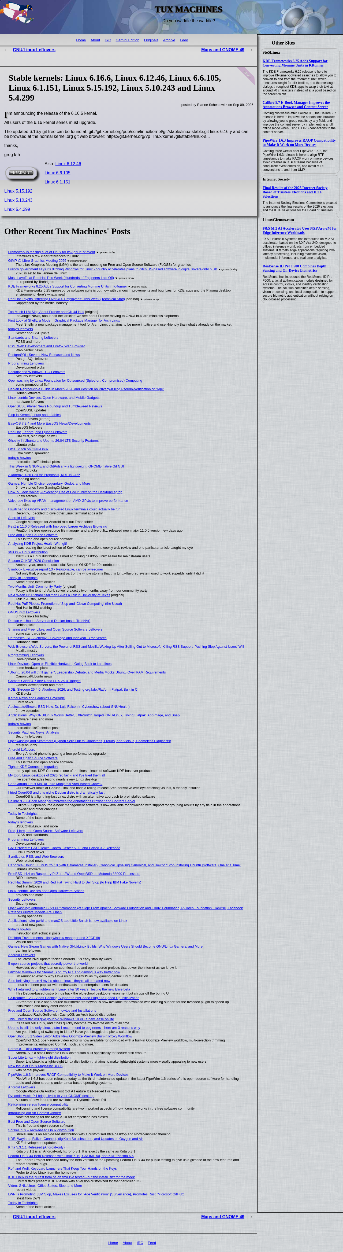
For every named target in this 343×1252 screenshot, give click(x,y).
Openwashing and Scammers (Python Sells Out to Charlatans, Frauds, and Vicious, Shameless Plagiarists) (89, 741)
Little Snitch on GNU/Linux (28, 449)
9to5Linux (271, 52)
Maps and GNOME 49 (222, 49)
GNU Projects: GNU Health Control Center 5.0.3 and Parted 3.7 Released (64, 848)
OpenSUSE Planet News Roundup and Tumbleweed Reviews (55, 406)
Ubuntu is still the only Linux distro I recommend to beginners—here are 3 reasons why (74, 1028)
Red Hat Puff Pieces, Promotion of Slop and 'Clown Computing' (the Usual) (65, 604)
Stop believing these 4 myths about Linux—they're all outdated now (59, 981)
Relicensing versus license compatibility (38, 1104)
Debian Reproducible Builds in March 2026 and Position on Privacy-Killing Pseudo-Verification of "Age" (86, 389)
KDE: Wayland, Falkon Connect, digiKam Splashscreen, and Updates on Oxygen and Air (75, 1139)
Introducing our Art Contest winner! (34, 1113)
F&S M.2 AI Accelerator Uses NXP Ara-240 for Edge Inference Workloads (300, 230)
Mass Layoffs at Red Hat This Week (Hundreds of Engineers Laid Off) (61, 278)
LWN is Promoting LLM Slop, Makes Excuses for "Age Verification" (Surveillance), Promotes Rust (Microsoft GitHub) (96, 1194)
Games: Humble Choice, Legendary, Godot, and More (49, 483)
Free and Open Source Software (33, 535)
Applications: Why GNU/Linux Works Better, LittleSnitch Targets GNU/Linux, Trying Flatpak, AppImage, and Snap (94, 715)
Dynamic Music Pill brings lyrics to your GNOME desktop (51, 1096)
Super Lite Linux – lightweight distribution (39, 1057)
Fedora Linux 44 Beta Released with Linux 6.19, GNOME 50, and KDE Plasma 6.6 (71, 1156)
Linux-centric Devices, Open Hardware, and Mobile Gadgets (54, 398)
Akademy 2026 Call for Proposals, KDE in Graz (44, 475)
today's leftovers (20, 329)
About (95, 40)
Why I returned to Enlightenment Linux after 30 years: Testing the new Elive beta (69, 989)
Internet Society (276, 179)
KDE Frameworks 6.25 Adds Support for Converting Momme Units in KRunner (295, 63)
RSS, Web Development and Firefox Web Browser (46, 346)
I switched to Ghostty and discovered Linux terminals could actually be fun (64, 509)
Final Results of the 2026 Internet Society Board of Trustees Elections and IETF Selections (295, 192)
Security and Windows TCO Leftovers (36, 372)
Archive (169, 40)
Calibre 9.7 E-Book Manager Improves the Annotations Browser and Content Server (296, 105)
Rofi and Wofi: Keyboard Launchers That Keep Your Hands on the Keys (62, 1168)
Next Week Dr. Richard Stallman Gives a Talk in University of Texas (59, 595)
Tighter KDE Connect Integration (33, 767)
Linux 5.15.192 (18, 191)
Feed (184, 40)
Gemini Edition (127, 40)
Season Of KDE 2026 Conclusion (33, 561)
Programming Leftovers (26, 363)
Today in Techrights (23, 578)
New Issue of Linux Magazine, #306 (35, 1066)
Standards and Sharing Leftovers (33, 338)
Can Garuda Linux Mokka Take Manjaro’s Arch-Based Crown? (55, 784)
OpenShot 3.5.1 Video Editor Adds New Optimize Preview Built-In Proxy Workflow (70, 1036)
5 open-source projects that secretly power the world (48, 964)
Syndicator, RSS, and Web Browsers (36, 857)
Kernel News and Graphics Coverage (36, 698)
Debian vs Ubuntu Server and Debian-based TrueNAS (49, 621)
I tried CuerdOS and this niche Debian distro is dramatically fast (56, 792)
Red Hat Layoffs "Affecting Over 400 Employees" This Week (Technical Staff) (66, 299)
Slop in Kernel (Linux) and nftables (34, 415)
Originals (151, 40)
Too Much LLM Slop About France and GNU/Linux (46, 312)
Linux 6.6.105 (57, 173)
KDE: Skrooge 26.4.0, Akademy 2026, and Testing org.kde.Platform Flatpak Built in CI (73, 689)
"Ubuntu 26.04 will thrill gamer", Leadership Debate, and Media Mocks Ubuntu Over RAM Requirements (87, 672)
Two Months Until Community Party (35, 586)
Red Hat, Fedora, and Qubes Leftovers (38, 432)
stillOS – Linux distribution (28, 552)
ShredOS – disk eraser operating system (39, 1049)
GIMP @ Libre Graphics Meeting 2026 (37, 261)
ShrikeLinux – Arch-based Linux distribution (41, 1130)
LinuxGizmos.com (278, 220)
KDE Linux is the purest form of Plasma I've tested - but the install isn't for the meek (71, 1177)
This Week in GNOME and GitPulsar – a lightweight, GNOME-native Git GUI (66, 466)
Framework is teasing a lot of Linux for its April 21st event (51, 252)
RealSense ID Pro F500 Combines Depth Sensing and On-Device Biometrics (294, 268)
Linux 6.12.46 (68, 163)
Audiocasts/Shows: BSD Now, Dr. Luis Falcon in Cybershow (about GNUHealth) (69, 707)
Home (81, 40)
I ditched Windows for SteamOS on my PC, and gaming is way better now (64, 972)
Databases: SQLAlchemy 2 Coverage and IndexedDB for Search (57, 638)
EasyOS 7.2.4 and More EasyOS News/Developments (49, 423)
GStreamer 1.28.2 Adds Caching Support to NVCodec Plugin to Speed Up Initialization (73, 998)
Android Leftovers (21, 518)
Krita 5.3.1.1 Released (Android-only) (36, 1147)
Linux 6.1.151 (57, 182)
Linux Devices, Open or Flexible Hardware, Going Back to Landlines (60, 664)
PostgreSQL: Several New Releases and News (44, 355)
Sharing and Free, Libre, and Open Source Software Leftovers (55, 629)
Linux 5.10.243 (18, 200)
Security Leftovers (22, 899)
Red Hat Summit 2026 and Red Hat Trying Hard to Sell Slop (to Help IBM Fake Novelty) (74, 882)
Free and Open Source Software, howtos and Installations (52, 1010)
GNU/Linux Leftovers (34, 49)
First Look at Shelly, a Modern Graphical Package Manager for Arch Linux (64, 320)
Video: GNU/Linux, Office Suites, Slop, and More (45, 1186)
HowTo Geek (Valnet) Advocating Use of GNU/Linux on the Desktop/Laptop (65, 492)
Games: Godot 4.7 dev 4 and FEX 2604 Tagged (44, 681)
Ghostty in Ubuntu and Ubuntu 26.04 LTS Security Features (53, 441)
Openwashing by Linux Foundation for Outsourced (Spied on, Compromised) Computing (75, 380)
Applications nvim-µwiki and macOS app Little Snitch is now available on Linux (67, 921)
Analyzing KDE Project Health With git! (37, 544)
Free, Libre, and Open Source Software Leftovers (45, 831)
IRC (108, 40)
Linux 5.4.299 (17, 209)
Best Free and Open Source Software (36, 1122)
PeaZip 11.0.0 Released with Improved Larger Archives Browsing (57, 526)
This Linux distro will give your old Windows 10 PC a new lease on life (61, 1019)
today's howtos (19, 458)
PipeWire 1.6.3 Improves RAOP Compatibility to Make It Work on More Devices (299, 142)
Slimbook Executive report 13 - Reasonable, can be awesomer (55, 569)
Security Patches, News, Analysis (33, 732)
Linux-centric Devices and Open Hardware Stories (46, 891)
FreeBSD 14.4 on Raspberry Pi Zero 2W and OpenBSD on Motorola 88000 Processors (74, 874)
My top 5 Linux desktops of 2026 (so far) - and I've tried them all (56, 775)
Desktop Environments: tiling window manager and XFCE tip (54, 938)
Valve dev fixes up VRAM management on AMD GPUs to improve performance (68, 501)
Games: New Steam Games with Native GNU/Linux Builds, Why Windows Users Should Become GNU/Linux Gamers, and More (105, 946)
